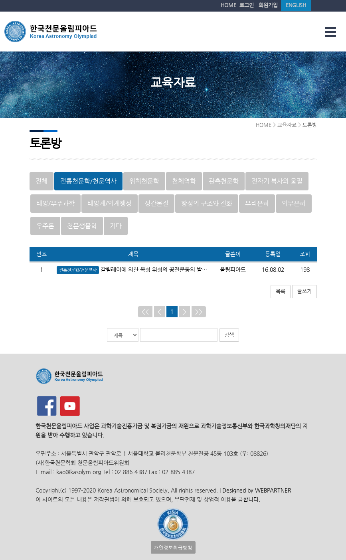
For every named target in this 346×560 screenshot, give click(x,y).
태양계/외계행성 (109, 203)
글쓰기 (304, 291)
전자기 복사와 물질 (277, 181)
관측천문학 (224, 181)
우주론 (45, 226)
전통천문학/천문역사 (88, 181)
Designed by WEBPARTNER (256, 490)
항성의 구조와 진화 (206, 203)
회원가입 (268, 5)
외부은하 (294, 203)
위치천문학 (144, 181)
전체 (41, 181)
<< (145, 311)
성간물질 (156, 203)
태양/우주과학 (55, 203)
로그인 (246, 5)
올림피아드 (233, 269)
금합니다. (249, 499)
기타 (116, 226)
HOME (228, 5)
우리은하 (257, 203)
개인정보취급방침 (173, 547)
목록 (280, 291)
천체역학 (184, 181)
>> (198, 311)
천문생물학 (82, 226)
